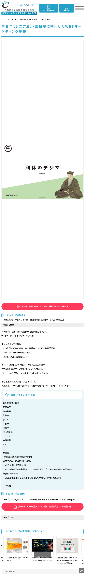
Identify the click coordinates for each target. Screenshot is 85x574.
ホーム (3, 20)
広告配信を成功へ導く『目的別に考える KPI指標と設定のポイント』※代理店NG (67, 560)
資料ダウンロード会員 (48, 10)
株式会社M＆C (8, 325)
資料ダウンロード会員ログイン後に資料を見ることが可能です (44, 306)
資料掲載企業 (66, 10)
